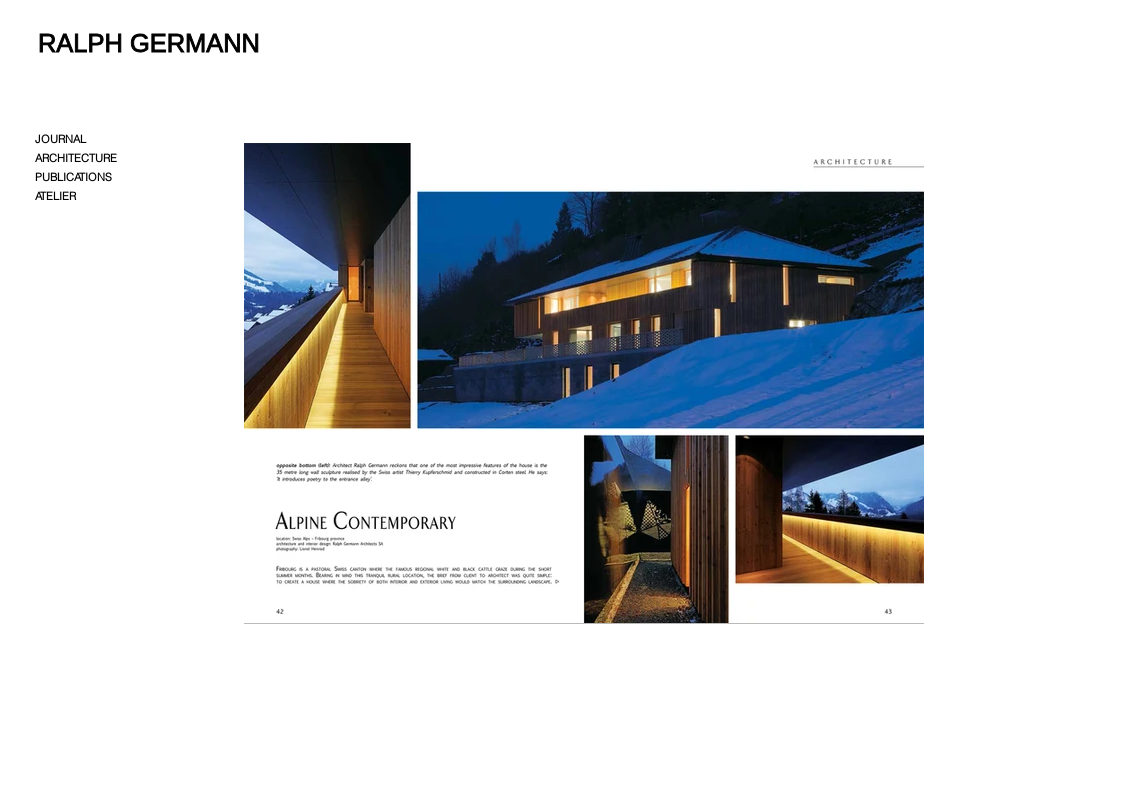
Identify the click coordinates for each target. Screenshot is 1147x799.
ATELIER (55, 196)
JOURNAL (60, 139)
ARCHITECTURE (76, 158)
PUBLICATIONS (73, 177)
